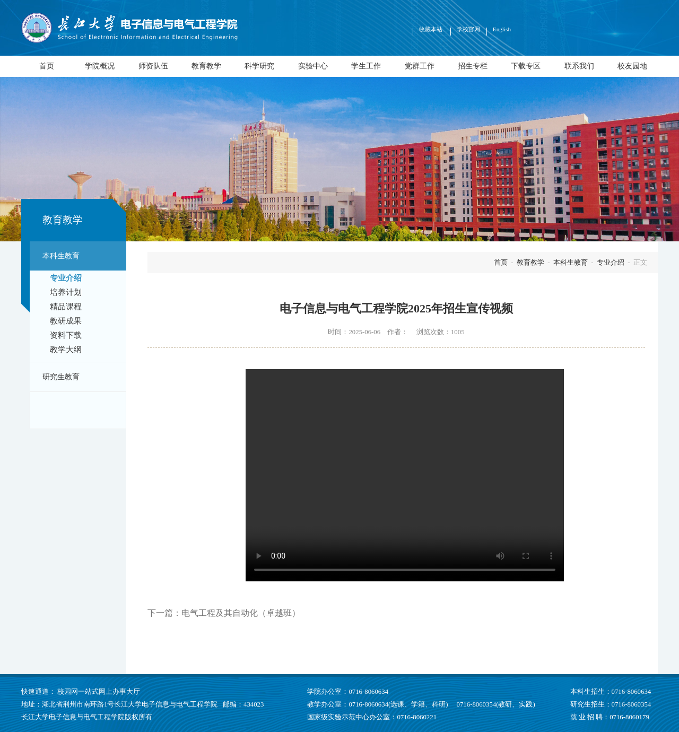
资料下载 (66, 335)
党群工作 (419, 66)
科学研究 (259, 66)
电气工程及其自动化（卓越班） (240, 612)
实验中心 (313, 66)
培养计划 (66, 292)
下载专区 (526, 66)
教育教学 (206, 66)
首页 (46, 66)
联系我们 (579, 66)
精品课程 (66, 306)
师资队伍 (153, 66)
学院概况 (100, 66)
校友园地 (632, 66)
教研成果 (66, 321)
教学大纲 (66, 349)
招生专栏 (473, 66)
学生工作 (366, 66)
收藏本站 (431, 29)
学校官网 (468, 29)
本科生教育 (61, 255)
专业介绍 (66, 278)
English (502, 29)
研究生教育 (61, 376)
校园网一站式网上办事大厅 (98, 691)
